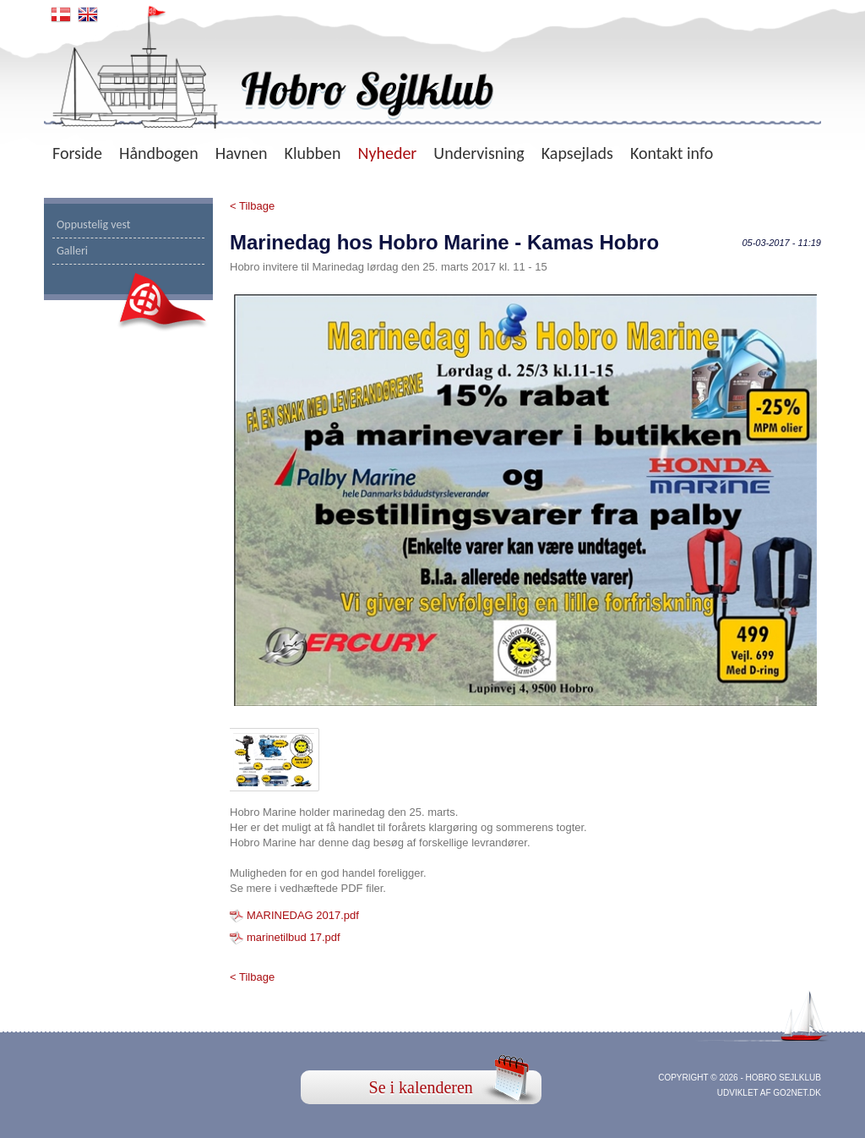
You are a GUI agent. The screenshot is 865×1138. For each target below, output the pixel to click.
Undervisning (478, 153)
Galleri (72, 250)
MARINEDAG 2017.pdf (303, 915)
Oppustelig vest (94, 224)
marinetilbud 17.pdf (293, 937)
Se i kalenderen (421, 1087)
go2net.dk (797, 1092)
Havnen (241, 153)
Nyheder (386, 153)
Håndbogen (159, 153)
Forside (77, 153)
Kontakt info (671, 153)
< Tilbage (252, 206)
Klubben (313, 153)
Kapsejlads (577, 153)
